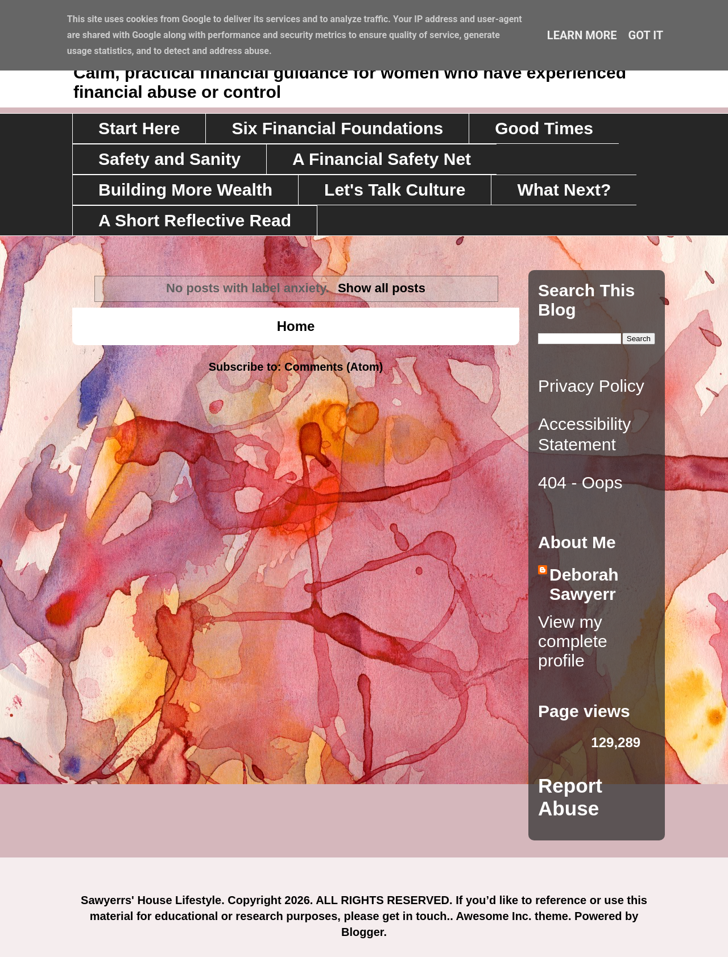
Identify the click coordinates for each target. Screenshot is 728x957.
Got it (646, 35)
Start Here (139, 128)
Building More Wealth (185, 189)
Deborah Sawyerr (584, 584)
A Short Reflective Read (194, 220)
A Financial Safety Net (381, 159)
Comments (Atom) (333, 367)
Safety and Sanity (169, 159)
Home (296, 326)
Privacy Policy (591, 385)
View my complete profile (572, 641)
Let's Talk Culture (394, 189)
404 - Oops (580, 482)
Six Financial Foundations (337, 128)
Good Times (544, 128)
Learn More (582, 35)
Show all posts (381, 288)
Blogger (362, 932)
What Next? (564, 189)
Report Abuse (570, 796)
